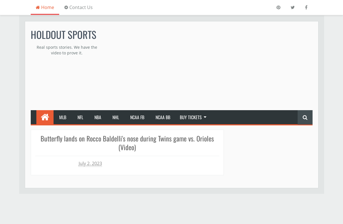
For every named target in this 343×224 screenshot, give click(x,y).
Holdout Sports (63, 34)
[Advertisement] (210, 66)
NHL (115, 117)
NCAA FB (137, 117)
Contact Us (78, 7)
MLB (62, 117)
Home (45, 7)
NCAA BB (163, 117)
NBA (97, 117)
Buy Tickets (191, 117)
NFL (80, 117)
